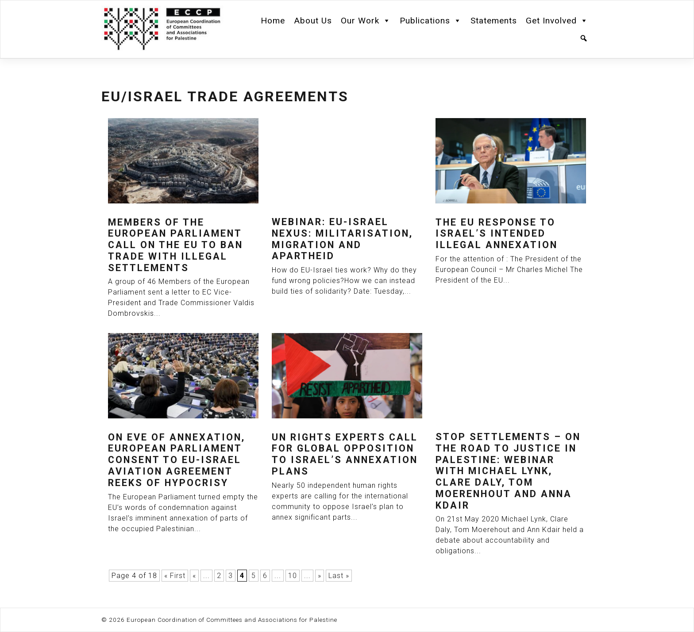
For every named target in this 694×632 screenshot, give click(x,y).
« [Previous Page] (194, 575)
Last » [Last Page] (338, 575)
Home (273, 20)
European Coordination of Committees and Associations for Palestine (232, 619)
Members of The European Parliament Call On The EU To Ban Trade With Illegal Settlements (175, 245)
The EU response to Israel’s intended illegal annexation (497, 234)
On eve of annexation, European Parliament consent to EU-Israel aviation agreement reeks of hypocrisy (176, 460)
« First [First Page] (174, 575)
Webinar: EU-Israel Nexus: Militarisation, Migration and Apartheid (342, 239)
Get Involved (557, 21)
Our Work (366, 21)
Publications (431, 21)
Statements (493, 20)
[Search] (584, 38)
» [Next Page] (319, 575)
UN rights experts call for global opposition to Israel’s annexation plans (345, 454)
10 (292, 575)
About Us (313, 20)
